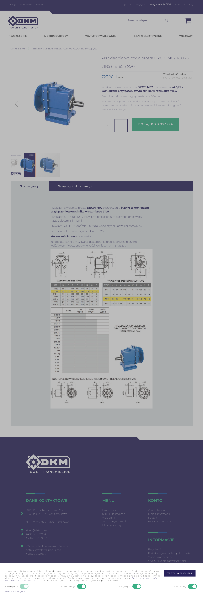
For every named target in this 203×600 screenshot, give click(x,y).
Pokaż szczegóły (15, 591)
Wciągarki (108, 517)
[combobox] (148, 20)
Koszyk (13, 4)
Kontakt (40, 4)
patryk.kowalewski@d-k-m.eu (44, 550)
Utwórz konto (179, 4)
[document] (101, 581)
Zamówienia (26, 4)
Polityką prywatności (145, 578)
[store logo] (23, 22)
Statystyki (124, 586)
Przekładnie (109, 510)
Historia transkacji (159, 521)
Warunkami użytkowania (20, 580)
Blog (191, 4)
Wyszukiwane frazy (160, 557)
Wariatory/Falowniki (114, 521)
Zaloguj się (139, 4)
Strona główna (18, 49)
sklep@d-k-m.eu (36, 530)
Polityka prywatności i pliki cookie (169, 553)
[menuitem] (22, 36)
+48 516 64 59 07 (36, 538)
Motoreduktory (111, 525)
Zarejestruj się (157, 510)
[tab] (30, 186)
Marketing (180, 586)
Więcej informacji (75, 186)
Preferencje (68, 586)
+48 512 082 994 (36, 534)
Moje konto (126, 4)
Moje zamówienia (159, 513)
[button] (16, 104)
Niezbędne (11, 586)
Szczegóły (29, 186)
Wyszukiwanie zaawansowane (167, 560)
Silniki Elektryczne (113, 513)
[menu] (101, 36)
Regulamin (155, 549)
